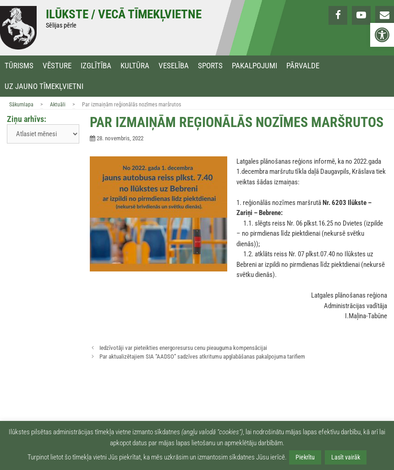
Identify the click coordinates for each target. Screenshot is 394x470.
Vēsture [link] (57, 65)
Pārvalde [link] (302, 65)
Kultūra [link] (134, 65)
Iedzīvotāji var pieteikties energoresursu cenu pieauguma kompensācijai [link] (183, 347)
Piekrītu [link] (305, 457)
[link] (382, 35)
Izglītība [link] (96, 65)
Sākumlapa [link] (21, 104)
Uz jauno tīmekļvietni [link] (44, 86)
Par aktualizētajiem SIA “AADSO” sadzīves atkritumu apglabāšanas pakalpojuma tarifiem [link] (202, 356)
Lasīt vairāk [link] (345, 457)
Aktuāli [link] (58, 104)
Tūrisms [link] (19, 65)
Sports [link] (210, 65)
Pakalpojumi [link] (254, 65)
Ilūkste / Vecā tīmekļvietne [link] (124, 14)
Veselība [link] (174, 65)
